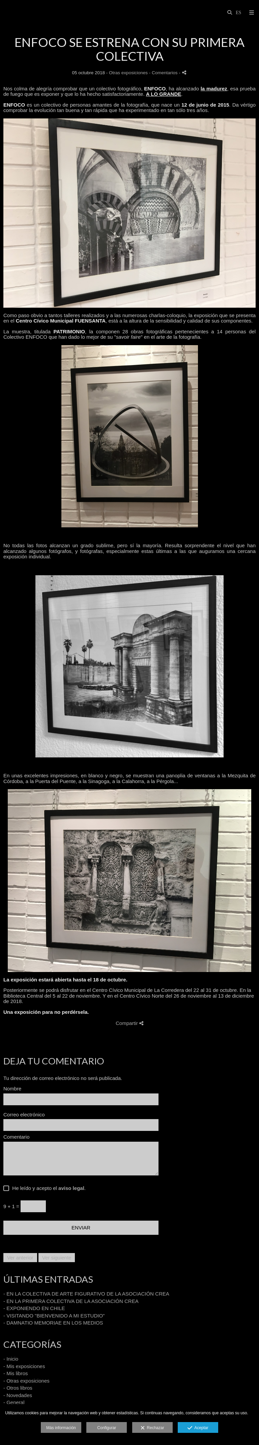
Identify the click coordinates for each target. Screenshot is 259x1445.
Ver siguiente (56, 1257)
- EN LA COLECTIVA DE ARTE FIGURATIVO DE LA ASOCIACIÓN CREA (86, 1294)
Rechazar (152, 1428)
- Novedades (17, 1395)
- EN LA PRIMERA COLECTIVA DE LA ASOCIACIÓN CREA (71, 1301)
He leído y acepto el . (47, 1188)
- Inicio (10, 1359)
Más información (61, 1427)
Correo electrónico (24, 1114)
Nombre (12, 1088)
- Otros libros (17, 1388)
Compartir (129, 1023)
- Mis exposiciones (24, 1366)
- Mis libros (15, 1373)
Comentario (16, 1137)
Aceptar (198, 1428)
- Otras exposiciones (26, 1381)
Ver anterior (20, 1257)
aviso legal (71, 1188)
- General (14, 1402)
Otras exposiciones (128, 72)
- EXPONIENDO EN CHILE (34, 1308)
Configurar (106, 1427)
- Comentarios (164, 72)
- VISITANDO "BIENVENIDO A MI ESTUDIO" (54, 1315)
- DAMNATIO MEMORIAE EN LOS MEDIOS (53, 1323)
